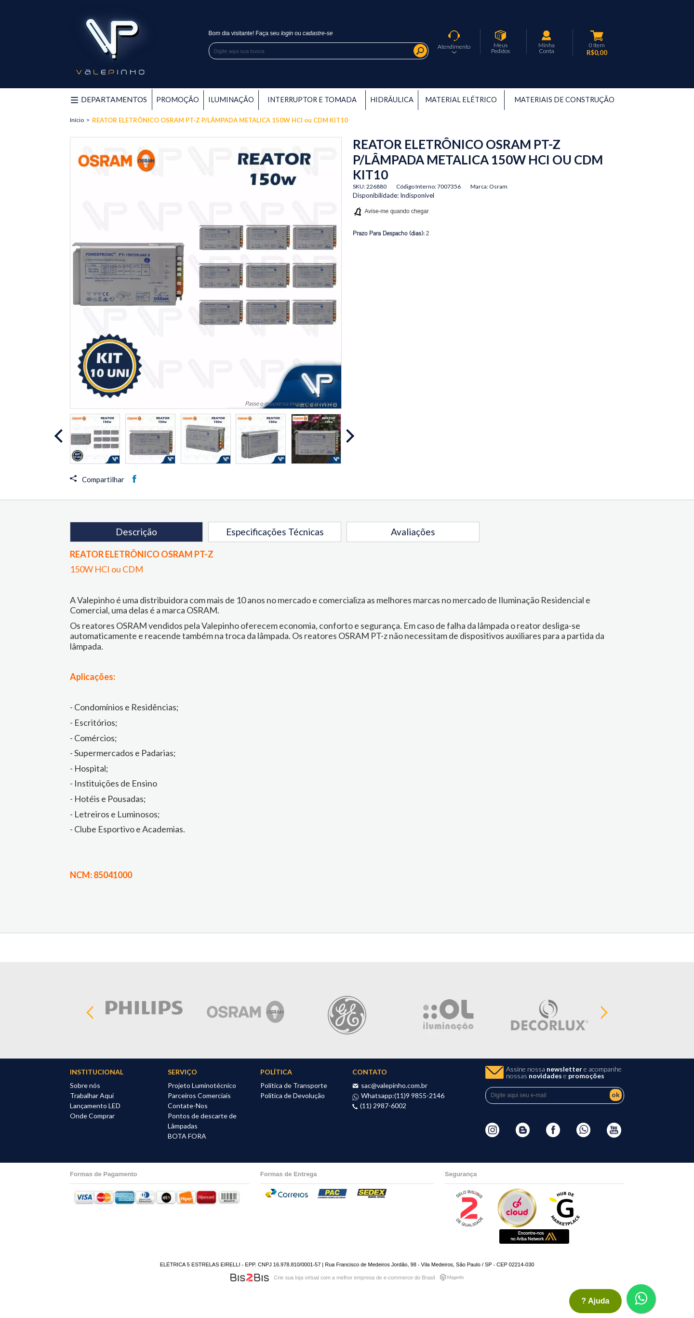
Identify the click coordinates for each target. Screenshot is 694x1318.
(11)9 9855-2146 (419, 1095)
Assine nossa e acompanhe (564, 1072)
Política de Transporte (293, 1085)
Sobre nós (85, 1085)
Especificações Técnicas (275, 531)
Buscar (420, 50)
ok (616, 1094)
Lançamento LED (95, 1105)
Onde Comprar (92, 1116)
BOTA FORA (187, 1136)
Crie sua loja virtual (296, 1277)
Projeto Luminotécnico (202, 1085)
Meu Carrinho (597, 35)
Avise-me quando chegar (397, 211)
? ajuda (595, 1301)
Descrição (136, 531)
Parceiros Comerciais (199, 1095)
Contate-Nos (188, 1105)
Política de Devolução (292, 1095)
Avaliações (413, 531)
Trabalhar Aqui (92, 1095)
